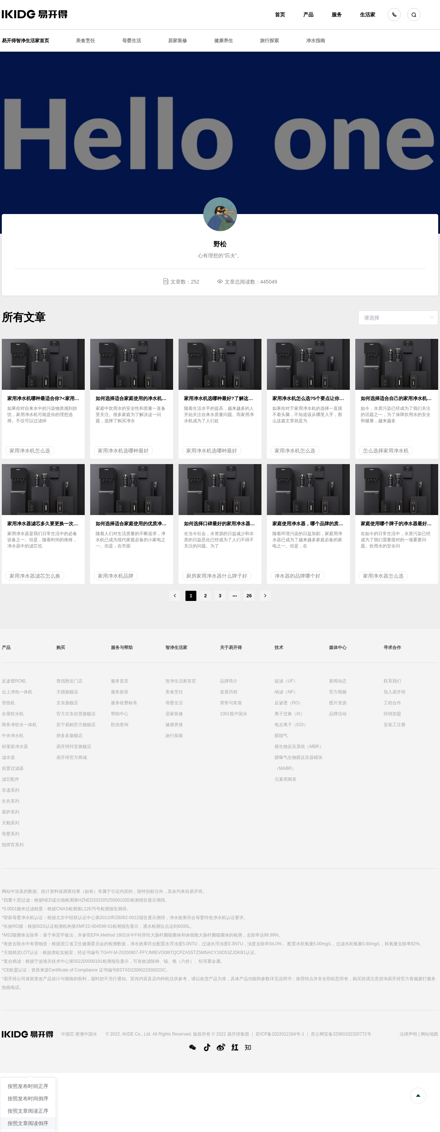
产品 (308, 14)
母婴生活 (131, 40)
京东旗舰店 (67, 702)
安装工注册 (394, 724)
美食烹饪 (85, 40)
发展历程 (228, 691)
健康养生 (223, 40)
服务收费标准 (124, 702)
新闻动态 (338, 681)
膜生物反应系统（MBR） (299, 746)
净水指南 (315, 40)
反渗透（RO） (289, 702)
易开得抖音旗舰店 (73, 746)
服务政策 (119, 691)
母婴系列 (10, 833)
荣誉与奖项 (231, 702)
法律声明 (408, 1034)
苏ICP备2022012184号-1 (280, 1034)
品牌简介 (228, 681)
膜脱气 (281, 735)
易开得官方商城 (71, 757)
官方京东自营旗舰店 (76, 713)
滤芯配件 (10, 779)
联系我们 (392, 681)
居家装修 (177, 40)
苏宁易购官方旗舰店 (76, 724)
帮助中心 (119, 713)
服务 (337, 14)
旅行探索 (269, 40)
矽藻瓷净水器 (15, 746)
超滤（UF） (286, 681)
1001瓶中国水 (233, 713)
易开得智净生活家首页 (25, 40)
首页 (280, 14)
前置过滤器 (13, 768)
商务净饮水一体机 (19, 724)
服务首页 (119, 681)
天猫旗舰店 (67, 691)
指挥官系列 (13, 844)
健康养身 (174, 724)
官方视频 (338, 691)
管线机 (8, 702)
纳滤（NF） (286, 691)
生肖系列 (10, 801)
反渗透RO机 (14, 681)
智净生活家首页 (180, 681)
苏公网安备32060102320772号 (341, 1034)
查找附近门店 (69, 681)
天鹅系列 (10, 823)
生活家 (367, 14)
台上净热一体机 (17, 691)
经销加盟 (392, 713)
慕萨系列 (10, 812)
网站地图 (429, 1034)
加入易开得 (394, 691)
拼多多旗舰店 (69, 735)
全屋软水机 (13, 713)
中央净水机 (13, 735)
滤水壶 (8, 757)
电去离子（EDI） (291, 724)
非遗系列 (10, 790)
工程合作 (392, 702)
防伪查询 (119, 724)
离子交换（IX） (290, 713)
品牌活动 (338, 713)
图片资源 (338, 702)
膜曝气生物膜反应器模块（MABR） (299, 763)
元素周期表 (285, 779)
